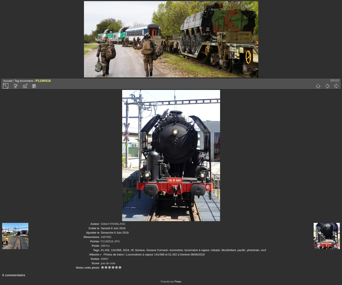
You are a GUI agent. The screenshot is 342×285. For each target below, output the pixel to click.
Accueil (7, 80)
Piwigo (177, 281)
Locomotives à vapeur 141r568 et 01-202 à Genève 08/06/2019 (165, 254)
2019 (126, 250)
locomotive (26, 80)
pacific (241, 250)
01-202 (105, 250)
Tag (17, 80)
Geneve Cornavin (157, 250)
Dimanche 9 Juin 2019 (114, 232)
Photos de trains (114, 254)
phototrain (253, 250)
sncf (263, 250)
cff (132, 250)
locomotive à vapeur (197, 250)
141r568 (116, 250)
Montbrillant (228, 250)
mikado (215, 250)
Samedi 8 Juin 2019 (113, 228)
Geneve (140, 250)
